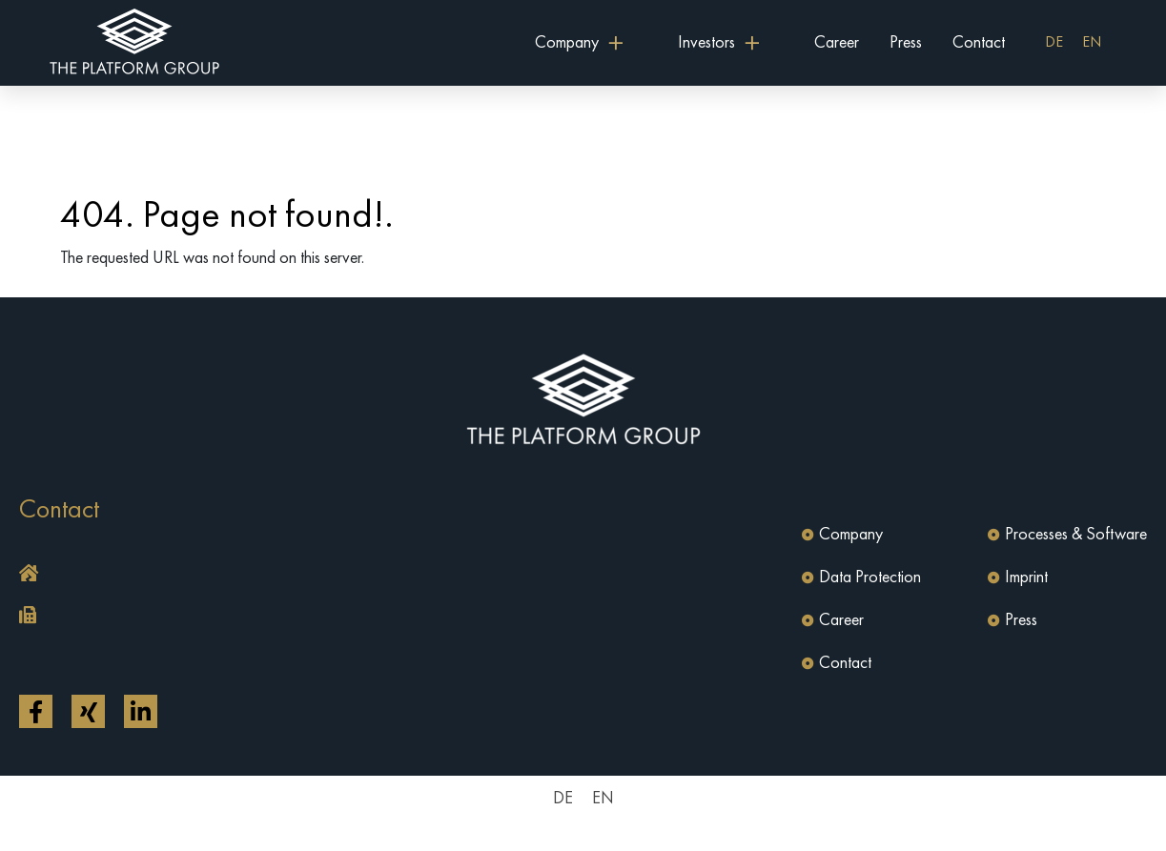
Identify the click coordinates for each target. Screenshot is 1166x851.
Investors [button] (706, 42)
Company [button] (567, 42)
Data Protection (870, 577)
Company (851, 534)
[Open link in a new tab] (35, 711)
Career (836, 42)
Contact (978, 42)
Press (906, 42)
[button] (296, 574)
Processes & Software (1076, 534)
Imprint (1026, 577)
